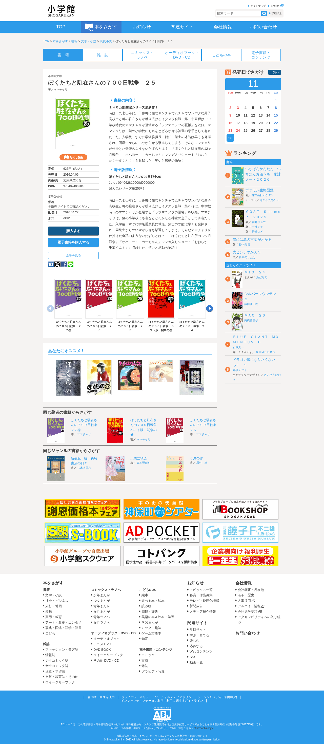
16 (230, 123)
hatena (51, 264)
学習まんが (151, 622)
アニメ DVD (102, 644)
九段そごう (240, 369)
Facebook (64, 264)
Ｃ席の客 (196, 458)
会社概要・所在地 (251, 590)
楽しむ (194, 640)
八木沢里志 (84, 467)
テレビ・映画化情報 (204, 601)
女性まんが (101, 611)
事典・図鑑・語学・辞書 (63, 628)
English (277, 6)
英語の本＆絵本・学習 (157, 617)
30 (230, 138)
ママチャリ (61, 89)
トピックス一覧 (201, 590)
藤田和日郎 (251, 304)
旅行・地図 (53, 606)
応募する (196, 646)
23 (230, 130)
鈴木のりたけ (247, 257)
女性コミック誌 (56, 666)
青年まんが (101, 606)
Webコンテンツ (201, 651)
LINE (70, 264)
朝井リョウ (259, 222)
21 (268, 123)
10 (238, 115)
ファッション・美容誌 (61, 650)
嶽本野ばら (144, 462)
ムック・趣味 (151, 628)
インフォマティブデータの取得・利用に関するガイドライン (162, 700)
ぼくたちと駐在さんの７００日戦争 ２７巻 (85, 425)
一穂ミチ (257, 226)
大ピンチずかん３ (247, 252)
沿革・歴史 (246, 595)
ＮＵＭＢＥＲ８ (265, 352)
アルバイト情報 (249, 606)
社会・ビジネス (56, 601)
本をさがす (60, 41)
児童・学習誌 (55, 671)
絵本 (144, 595)
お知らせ (195, 583)
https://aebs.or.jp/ (203, 728)
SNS (193, 657)
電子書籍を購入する (73, 242)
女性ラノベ (101, 622)
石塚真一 (238, 347)
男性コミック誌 (56, 660)
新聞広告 (196, 606)
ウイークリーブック (60, 682)
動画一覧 (196, 662)
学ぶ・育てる (199, 635)
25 (246, 130)
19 (253, 123)
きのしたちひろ (269, 199)
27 (261, 130)
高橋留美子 (251, 320)
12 (253, 115)
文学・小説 (88, 41)
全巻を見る (73, 255)
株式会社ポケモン (263, 195)
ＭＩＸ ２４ (255, 272)
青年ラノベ (101, 617)
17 (238, 123)
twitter (57, 264)
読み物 (146, 606)
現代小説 (106, 41)
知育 (144, 639)
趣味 (48, 611)
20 (261, 123)
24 (238, 130)
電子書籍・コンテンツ (155, 650)
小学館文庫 (55, 76)
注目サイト (198, 629)
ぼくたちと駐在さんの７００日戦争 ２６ (204, 425)
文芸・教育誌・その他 (61, 677)
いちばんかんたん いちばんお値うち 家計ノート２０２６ (263, 174)
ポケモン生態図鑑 (259, 190)
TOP (46, 41)
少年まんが (101, 595)
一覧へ (274, 72)
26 (253, 130)
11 (246, 115)
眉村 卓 (201, 462)
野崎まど (257, 231)
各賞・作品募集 (201, 595)
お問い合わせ (247, 633)
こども (50, 633)
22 (276, 123)
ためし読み (73, 157)
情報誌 (50, 655)
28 (268, 130)
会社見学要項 (247, 611)
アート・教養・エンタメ (63, 622)
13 (261, 115)
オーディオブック (106, 639)
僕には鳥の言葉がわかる (252, 239)
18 (246, 123)
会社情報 (243, 583)
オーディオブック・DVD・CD (113, 633)
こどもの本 (147, 590)
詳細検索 (277, 13)
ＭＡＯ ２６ (255, 315)
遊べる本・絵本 (153, 601)
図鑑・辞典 (149, 611)
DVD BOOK (102, 650)
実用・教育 (53, 617)
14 (268, 115)
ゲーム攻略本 (151, 633)
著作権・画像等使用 (101, 697)
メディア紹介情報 (203, 611)
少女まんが (101, 601)
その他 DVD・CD (106, 660)
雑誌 (46, 644)
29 (276, 130)
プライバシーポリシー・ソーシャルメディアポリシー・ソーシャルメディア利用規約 (179, 697)
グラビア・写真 (153, 671)
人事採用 (244, 601)
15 (276, 115)
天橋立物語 (138, 458)
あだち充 (261, 277)
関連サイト (197, 623)
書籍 (74, 41)
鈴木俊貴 (244, 244)
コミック (148, 655)
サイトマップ (258, 6)
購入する (73, 231)
